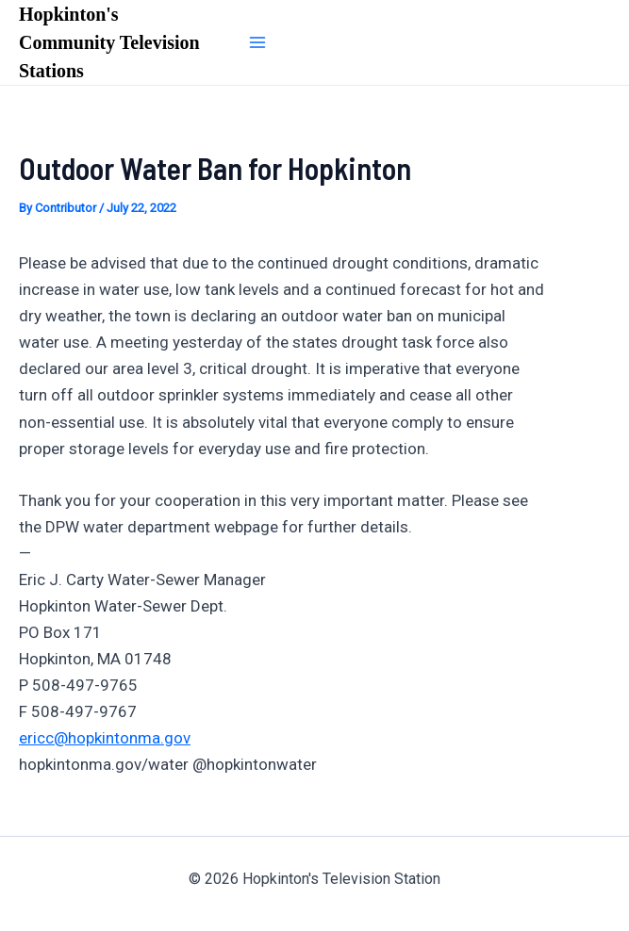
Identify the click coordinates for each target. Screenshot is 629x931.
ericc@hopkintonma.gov (104, 737)
